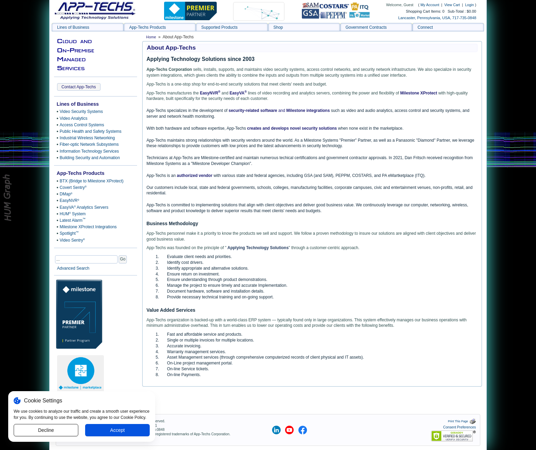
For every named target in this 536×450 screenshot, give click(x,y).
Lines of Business (73, 27)
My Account (429, 5)
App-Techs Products (147, 27)
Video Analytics (74, 118)
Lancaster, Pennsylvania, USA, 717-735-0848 (437, 18)
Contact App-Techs (79, 87)
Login (469, 5)
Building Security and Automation (90, 157)
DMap (66, 194)
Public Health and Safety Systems (91, 131)
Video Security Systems (81, 111)
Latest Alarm (73, 220)
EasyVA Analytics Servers (84, 207)
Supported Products (219, 27)
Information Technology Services (89, 151)
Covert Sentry (73, 187)
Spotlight (69, 233)
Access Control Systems (82, 125)
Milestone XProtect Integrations (88, 226)
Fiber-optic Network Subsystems (89, 144)
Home (151, 37)
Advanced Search (73, 268)
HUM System (73, 213)
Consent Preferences (459, 427)
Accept (117, 430)
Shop (278, 27)
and (281, 110)
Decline (46, 430)
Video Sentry (72, 240)
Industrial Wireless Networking (87, 138)
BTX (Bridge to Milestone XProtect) (92, 181)
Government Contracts (366, 27)
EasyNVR (69, 200)
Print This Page (462, 421)
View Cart (452, 5)
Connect (425, 27)
